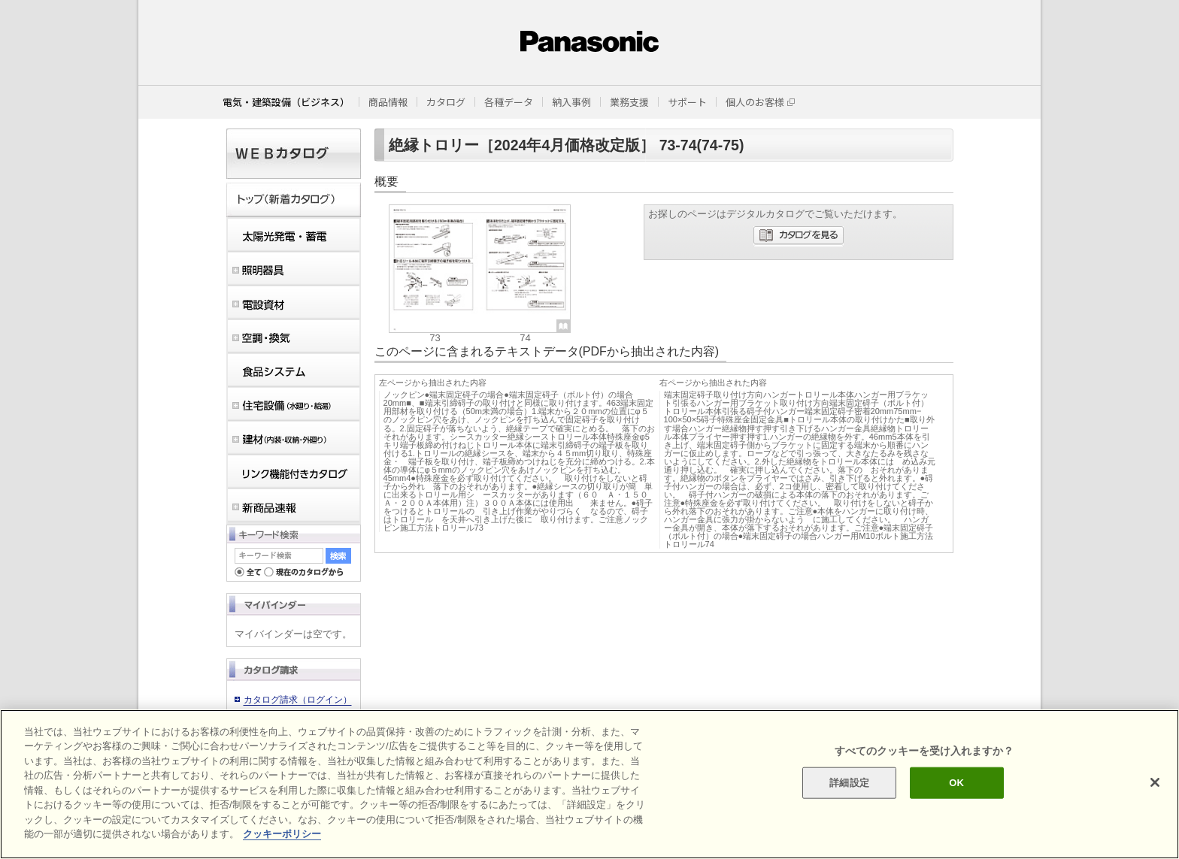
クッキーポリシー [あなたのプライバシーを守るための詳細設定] (282, 833)
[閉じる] (1154, 782)
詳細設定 (849, 782)
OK (956, 782)
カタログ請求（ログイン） (298, 699)
